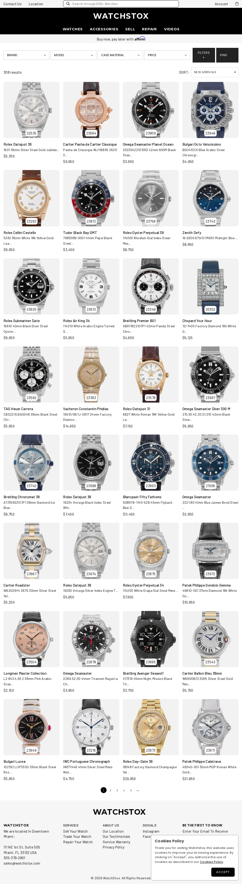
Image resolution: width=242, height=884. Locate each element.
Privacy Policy (114, 847)
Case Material (112, 55)
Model (59, 55)
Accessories (104, 29)
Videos (172, 29)
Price (152, 55)
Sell (130, 29)
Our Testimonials (116, 836)
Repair (149, 29)
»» (137, 790)
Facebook (150, 836)
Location (36, 4)
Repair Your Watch (78, 842)
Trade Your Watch (77, 836)
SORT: (184, 72)
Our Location (113, 831)
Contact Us (13, 4)
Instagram (151, 831)
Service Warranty (116, 842)
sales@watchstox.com (22, 863)
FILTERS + (204, 55)
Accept (223, 872)
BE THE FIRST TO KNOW (202, 825)
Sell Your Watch (75, 831)
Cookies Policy (211, 862)
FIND (223, 55)
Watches (73, 29)
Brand (12, 55)
